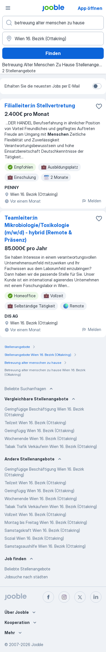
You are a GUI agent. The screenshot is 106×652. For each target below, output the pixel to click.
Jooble (37, 644)
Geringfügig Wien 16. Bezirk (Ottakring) (39, 430)
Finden (53, 53)
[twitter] (80, 597)
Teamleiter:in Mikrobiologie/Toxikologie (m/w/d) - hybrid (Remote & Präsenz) (38, 229)
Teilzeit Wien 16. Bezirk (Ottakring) (35, 422)
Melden (91, 200)
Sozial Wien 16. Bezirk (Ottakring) (34, 538)
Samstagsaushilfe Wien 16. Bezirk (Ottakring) (45, 546)
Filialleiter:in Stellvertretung (40, 106)
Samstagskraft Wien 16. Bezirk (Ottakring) (42, 530)
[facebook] (48, 597)
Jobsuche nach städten (26, 576)
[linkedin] (95, 597)
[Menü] (8, 8)
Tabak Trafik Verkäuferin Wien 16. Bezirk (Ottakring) (51, 446)
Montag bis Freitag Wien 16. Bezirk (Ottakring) (46, 522)
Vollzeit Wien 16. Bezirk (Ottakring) (35, 514)
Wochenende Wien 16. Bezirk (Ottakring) (41, 438)
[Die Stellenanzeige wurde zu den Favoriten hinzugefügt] (98, 106)
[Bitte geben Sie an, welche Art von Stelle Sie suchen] (53, 22)
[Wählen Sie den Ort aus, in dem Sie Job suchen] (53, 38)
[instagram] (64, 597)
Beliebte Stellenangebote (27, 568)
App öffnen (90, 8)
